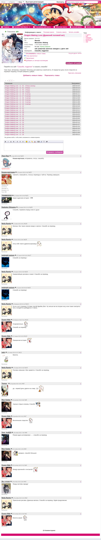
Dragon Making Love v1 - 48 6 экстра (18, 94)
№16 (26, 272)
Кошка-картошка (8, 172)
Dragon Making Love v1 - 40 (15, 110)
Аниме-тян (90, 27)
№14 (27, 304)
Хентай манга (77, 27)
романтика (42, 48)
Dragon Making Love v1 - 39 (15, 112)
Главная (6, 27)
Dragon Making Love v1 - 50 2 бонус (17, 90)
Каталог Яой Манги (21, 27)
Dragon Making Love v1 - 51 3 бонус (17, 88)
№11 (20, 352)
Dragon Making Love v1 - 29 (15, 132)
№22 (30, 172)
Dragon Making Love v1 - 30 (15, 130)
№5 (25, 449)
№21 (26, 195)
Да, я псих (6, 481)
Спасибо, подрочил (42, 51)
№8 (26, 400)
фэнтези (49, 48)
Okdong (45, 42)
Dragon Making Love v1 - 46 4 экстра (18, 98)
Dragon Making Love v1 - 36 (15, 118)
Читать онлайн (74, 32)
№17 (29, 255)
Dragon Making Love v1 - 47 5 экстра (18, 96)
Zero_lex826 (6, 432)
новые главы (35, 53)
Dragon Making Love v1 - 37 (15, 116)
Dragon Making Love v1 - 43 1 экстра (18, 104)
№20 (30, 207)
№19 (25, 223)
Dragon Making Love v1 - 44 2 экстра (18, 102)
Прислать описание (74, 73)
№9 (23, 383)
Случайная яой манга (43, 27)
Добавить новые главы (32, 75)
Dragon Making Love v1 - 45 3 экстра (18, 100)
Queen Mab (6, 320)
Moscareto (38, 42)
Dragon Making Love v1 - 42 (15, 106)
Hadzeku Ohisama (9, 207)
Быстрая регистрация (35, 2)
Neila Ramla (6, 223)
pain (3, 352)
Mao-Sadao (6, 400)
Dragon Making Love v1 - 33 (15, 124)
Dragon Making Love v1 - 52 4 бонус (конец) (20, 86)
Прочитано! (29, 58)
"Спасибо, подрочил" (25, 67)
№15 (29, 287)
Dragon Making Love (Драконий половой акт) (44, 35)
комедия (56, 48)
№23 (22, 156)
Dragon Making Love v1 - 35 (15, 120)
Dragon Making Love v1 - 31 (15, 128)
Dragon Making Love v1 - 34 (15, 122)
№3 (25, 481)
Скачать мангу (61, 32)
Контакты (60, 2)
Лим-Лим (5, 156)
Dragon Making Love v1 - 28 (15, 134)
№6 (26, 432)
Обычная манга (61, 27)
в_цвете (62, 48)
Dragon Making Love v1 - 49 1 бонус (17, 92)
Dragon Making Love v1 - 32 (15, 126)
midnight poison (8, 255)
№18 (25, 239)
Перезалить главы (52, 75)
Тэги (85, 33)
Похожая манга (48, 32)
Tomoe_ (5, 383)
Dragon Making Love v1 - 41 (15, 108)
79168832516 (7, 195)
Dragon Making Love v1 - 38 (15, 114)
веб (67, 48)
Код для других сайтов (75, 53)
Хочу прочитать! (30, 56)
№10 (26, 367)
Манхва (37, 40)
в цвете (88, 35)
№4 (25, 465)
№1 (25, 514)
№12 (25, 336)
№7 (25, 416)
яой (36, 48)
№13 (26, 320)
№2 (26, 498)
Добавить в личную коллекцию (36, 60)
